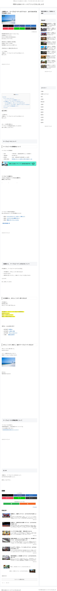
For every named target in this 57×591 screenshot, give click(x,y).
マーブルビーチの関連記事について (11, 103)
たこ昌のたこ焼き (12, 328)
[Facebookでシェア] (10, 26)
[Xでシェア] (4, 26)
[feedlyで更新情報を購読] (18, 501)
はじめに (4, 94)
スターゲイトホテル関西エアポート (13, 215)
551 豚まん (10, 326)
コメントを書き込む (19, 579)
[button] (34, 26)
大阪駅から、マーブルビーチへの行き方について (13, 98)
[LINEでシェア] (28, 26)
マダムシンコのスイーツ (13, 330)
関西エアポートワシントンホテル (13, 217)
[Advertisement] (19, 74)
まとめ (5, 104)
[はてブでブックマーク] (16, 26)
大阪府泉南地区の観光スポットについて (11, 427)
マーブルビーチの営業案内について (12, 97)
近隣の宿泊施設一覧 (6, 220)
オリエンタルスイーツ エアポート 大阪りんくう (16, 213)
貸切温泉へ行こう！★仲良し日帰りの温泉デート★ (22, 156)
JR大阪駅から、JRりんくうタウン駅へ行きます (15, 100)
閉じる (17, 91)
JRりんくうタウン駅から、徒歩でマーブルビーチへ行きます (17, 101)
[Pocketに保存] (22, 26)
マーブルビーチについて (9, 95)
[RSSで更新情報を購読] (21, 501)
